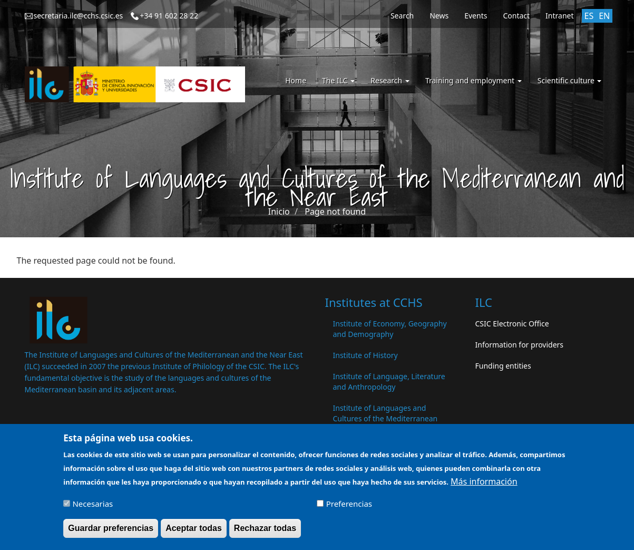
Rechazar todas (265, 531)
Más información (484, 484)
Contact (516, 16)
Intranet (559, 16)
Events (475, 16)
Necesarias (92, 507)
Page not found (335, 211)
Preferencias (349, 507)
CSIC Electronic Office (512, 324)
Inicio (279, 211)
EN (604, 16)
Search (402, 16)
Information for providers (519, 345)
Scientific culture (570, 80)
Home (295, 80)
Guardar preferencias (110, 531)
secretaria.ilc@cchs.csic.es (78, 16)
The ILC (338, 80)
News (439, 16)
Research (389, 80)
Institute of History (365, 355)
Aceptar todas (193, 531)
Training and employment (473, 80)
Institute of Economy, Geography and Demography (390, 329)
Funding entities (503, 366)
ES (589, 16)
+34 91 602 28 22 (169, 16)
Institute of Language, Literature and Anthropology (389, 381)
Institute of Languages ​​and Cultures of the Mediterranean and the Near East (385, 418)
